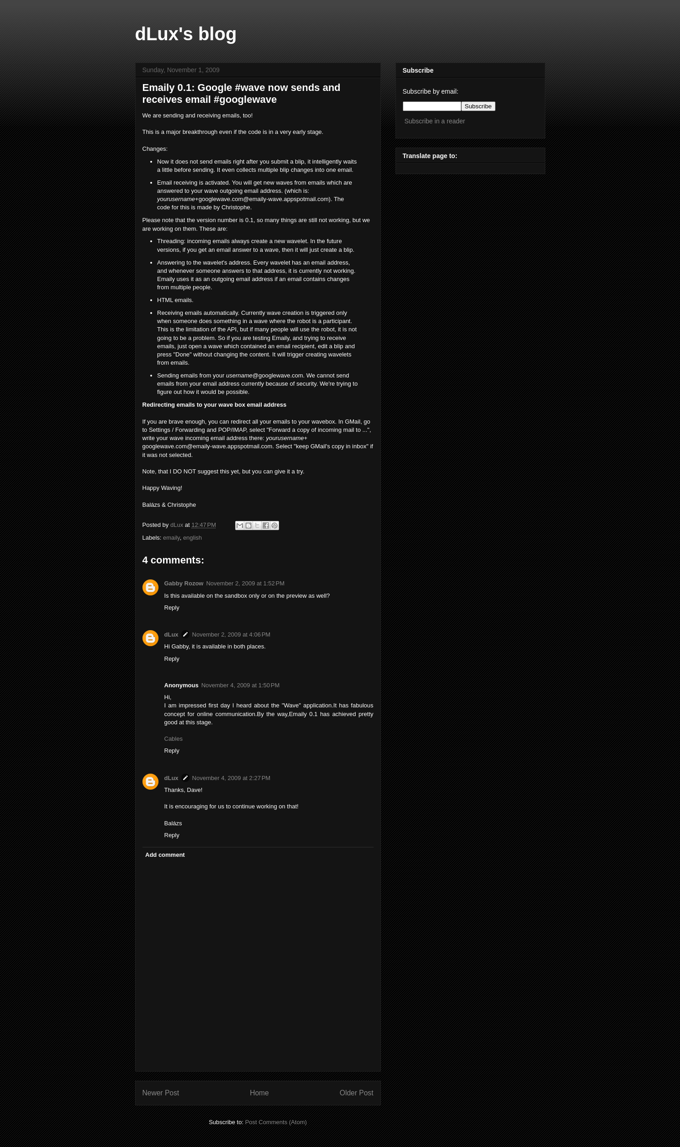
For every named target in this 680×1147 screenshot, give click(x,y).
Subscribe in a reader (434, 121)
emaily (171, 537)
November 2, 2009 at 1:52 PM (245, 583)
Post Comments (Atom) (276, 1122)
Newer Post (160, 1093)
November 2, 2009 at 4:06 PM (231, 634)
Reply (171, 607)
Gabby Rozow (184, 583)
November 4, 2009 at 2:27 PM (231, 778)
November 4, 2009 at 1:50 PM (240, 685)
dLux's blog (186, 34)
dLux (177, 524)
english (192, 537)
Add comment (165, 854)
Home (259, 1093)
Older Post (357, 1093)
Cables (173, 738)
